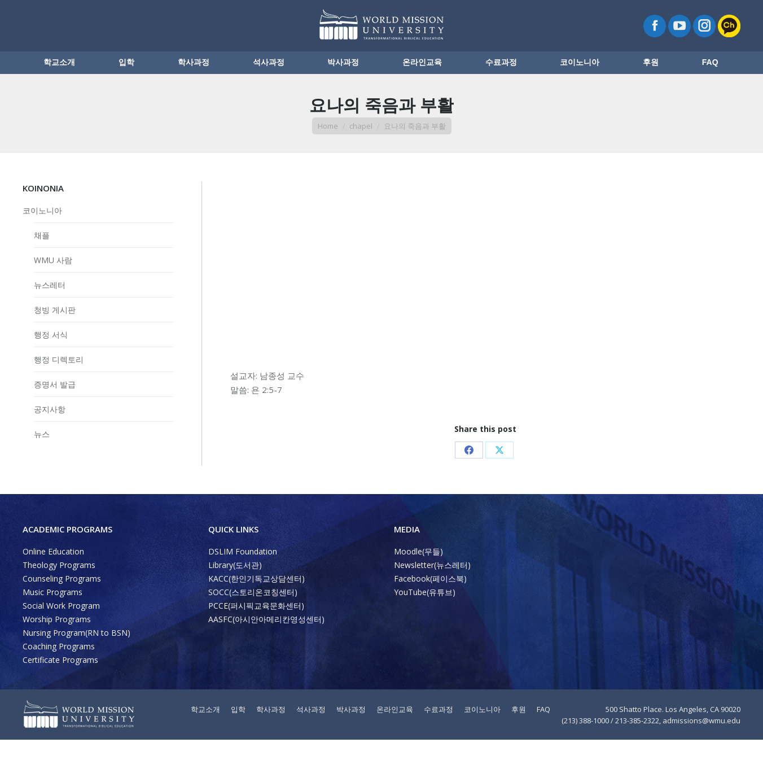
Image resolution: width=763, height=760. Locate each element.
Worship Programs (57, 639)
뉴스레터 (49, 305)
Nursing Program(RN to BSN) (76, 653)
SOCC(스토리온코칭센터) (252, 612)
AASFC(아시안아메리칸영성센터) (266, 639)
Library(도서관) (235, 585)
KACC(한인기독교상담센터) (256, 598)
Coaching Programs (59, 666)
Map (156, 10)
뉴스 (42, 454)
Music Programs (52, 612)
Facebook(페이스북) (430, 598)
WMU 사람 (53, 280)
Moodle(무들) (418, 571)
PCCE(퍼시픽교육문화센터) (256, 626)
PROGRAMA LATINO (679, 10)
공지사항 (49, 429)
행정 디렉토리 (59, 379)
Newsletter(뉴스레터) (432, 585)
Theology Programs (59, 585)
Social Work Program (61, 626)
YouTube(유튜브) (424, 612)
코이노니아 (42, 230)
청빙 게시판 (55, 330)
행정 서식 (51, 355)
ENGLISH (620, 10)
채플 (42, 255)
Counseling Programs (62, 598)
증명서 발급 (55, 404)
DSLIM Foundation (242, 571)
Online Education (53, 571)
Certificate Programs (60, 680)
